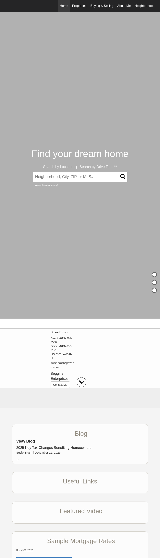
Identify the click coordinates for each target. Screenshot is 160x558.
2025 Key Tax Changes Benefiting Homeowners (54, 448)
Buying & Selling (101, 5)
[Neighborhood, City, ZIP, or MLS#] (80, 177)
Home (64, 5)
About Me (124, 5)
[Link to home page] (8, 6)
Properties (79, 5)
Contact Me (60, 384)
